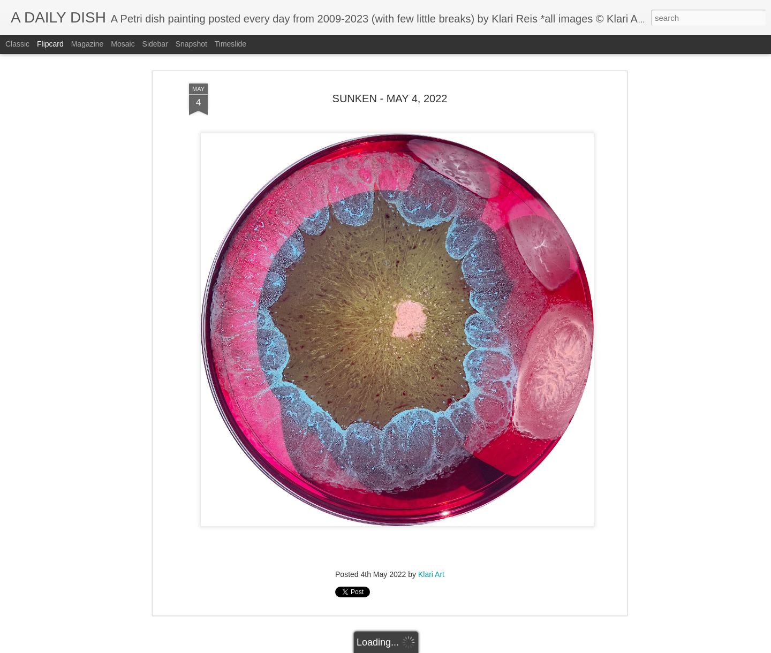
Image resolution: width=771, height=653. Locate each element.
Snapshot (191, 44)
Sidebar (155, 44)
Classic (17, 44)
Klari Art (431, 574)
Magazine (87, 44)
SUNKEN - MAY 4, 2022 (390, 98)
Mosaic (122, 44)
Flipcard (50, 44)
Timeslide (230, 44)
